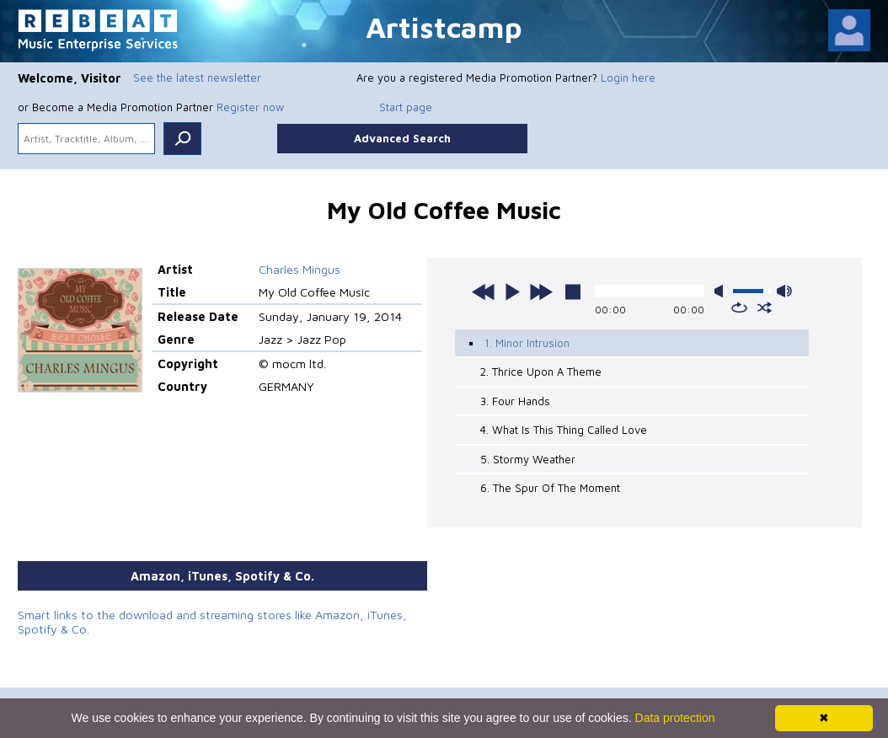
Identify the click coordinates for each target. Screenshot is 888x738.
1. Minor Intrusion (527, 343)
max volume (784, 291)
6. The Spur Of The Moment (550, 488)
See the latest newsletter (197, 77)
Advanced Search (402, 138)
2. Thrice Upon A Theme (541, 371)
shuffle (764, 307)
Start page (405, 107)
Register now (250, 107)
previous (483, 291)
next (541, 291)
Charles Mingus (299, 269)
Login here (628, 77)
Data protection (675, 718)
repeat (739, 307)
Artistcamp (444, 26)
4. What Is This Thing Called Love (563, 429)
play (512, 291)
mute (722, 291)
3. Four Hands (515, 401)
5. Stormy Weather (527, 459)
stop (573, 291)
